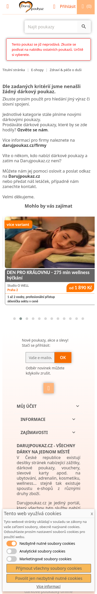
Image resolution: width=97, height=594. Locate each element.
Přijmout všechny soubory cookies (49, 568)
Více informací (48, 586)
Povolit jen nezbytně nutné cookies (48, 578)
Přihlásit (65, 6)
